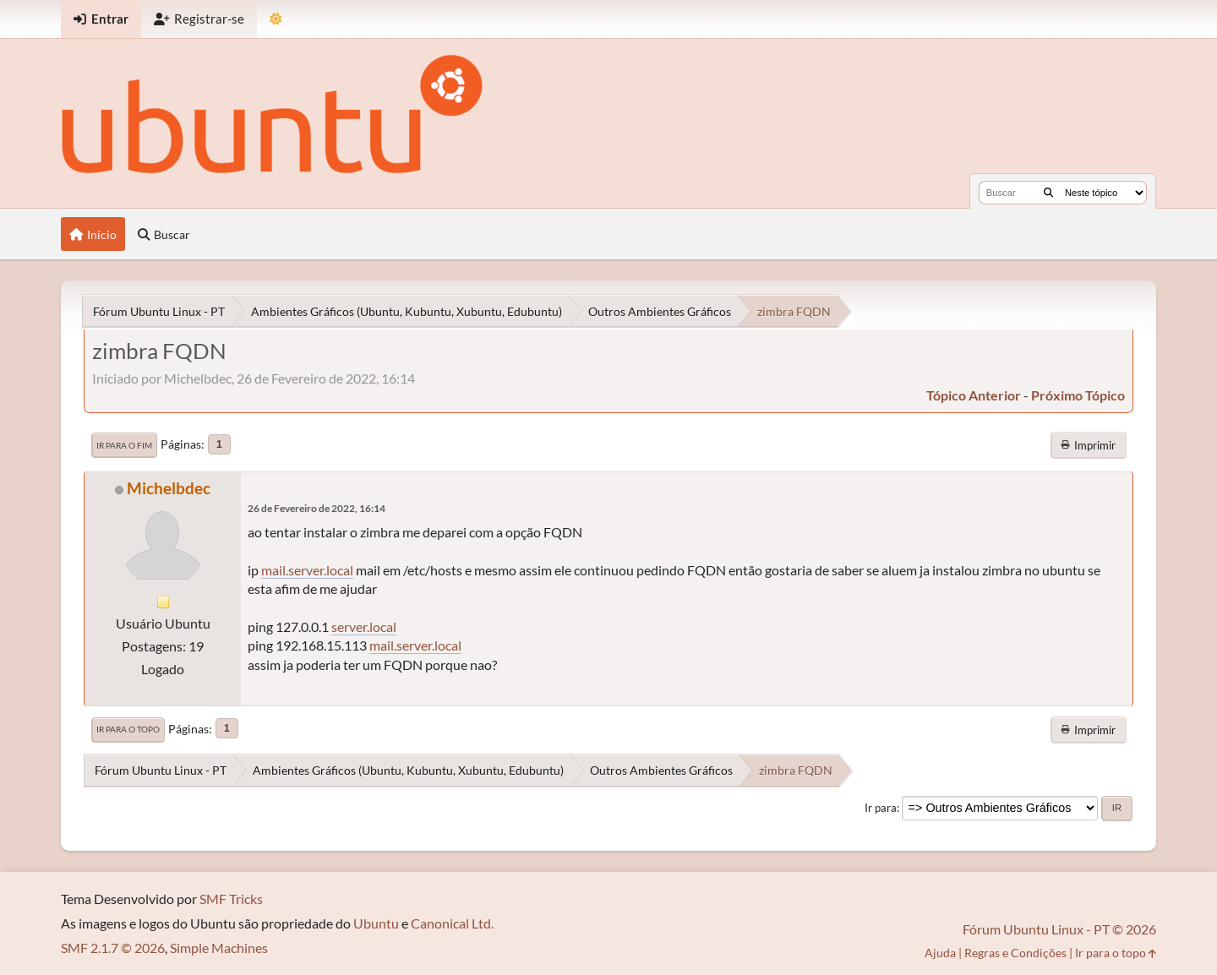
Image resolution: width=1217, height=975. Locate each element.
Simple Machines (219, 948)
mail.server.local (307, 570)
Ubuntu (376, 923)
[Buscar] (1048, 192)
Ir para (881, 807)
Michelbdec (168, 488)
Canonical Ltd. (452, 923)
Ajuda (940, 952)
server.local (363, 626)
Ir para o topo (128, 729)
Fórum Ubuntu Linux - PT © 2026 (1059, 929)
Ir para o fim (124, 445)
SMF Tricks (231, 899)
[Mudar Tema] (276, 19)
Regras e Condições (1015, 952)
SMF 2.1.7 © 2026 (113, 948)
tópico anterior (973, 395)
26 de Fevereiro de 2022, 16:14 (316, 508)
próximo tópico (1078, 395)
